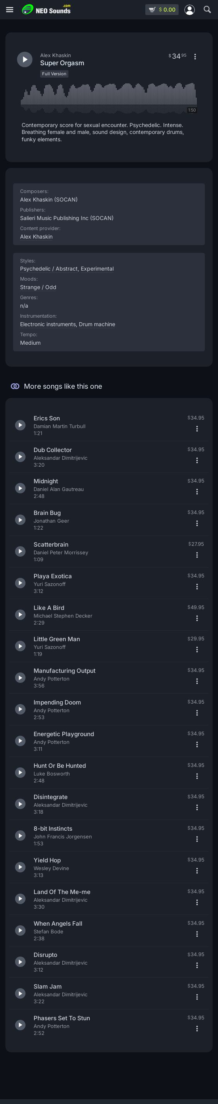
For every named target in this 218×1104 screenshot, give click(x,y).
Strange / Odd (38, 287)
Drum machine (97, 324)
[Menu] (9, 9)
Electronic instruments (48, 324)
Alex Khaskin (36, 236)
